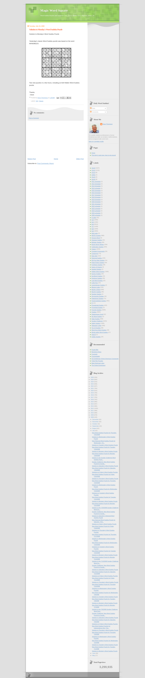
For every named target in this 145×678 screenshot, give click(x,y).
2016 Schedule (96, 192)
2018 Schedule (96, 197)
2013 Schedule (96, 186)
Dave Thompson (43, 98)
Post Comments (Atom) (45, 163)
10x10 (93, 168)
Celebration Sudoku (97, 247)
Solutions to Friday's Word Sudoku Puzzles (105, 472)
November (95, 421)
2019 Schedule (96, 199)
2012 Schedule (96, 184)
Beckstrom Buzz (96, 352)
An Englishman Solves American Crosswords (105, 358)
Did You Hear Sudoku (98, 260)
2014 (92, 404)
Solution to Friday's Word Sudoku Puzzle (104, 524)
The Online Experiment (98, 365)
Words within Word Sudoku (100, 332)
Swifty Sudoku (96, 323)
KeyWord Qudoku (97, 276)
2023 (92, 384)
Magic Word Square (54, 10)
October (94, 424)
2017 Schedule (96, 195)
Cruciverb (94, 354)
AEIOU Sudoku (96, 235)
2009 (92, 415)
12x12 (93, 170)
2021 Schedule (96, 204)
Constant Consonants (98, 251)
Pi (92, 303)
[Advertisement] (56, 139)
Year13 (94, 334)
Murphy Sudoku (96, 292)
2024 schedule (96, 211)
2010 (92, 413)
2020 (92, 390)
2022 (92, 386)
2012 (92, 408)
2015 (92, 401)
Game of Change (97, 267)
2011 (92, 410)
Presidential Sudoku (98, 305)
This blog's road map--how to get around (104, 155)
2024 (92, 381)
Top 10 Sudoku (96, 328)
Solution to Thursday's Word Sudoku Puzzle (105, 478)
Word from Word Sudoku (99, 330)
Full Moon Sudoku (97, 264)
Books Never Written (98, 244)
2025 (92, 379)
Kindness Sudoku (97, 278)
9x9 (37, 101)
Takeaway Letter (96, 325)
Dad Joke (94, 256)
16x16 (93, 179)
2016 (92, 399)
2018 (92, 395)
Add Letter (95, 233)
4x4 (93, 220)
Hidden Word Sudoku (98, 271)
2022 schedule (96, 206)
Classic (41, 101)
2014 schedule (96, 188)
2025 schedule (96, 213)
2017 (92, 397)
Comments (94, 112)
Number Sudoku (96, 294)
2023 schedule (96, 208)
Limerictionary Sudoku (98, 285)
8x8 (93, 229)
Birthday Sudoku (96, 242)
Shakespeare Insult (97, 314)
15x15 (93, 177)
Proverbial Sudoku (97, 307)
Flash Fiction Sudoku (98, 262)
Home (56, 159)
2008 (92, 417)
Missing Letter (96, 287)
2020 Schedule (96, 201)
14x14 (93, 172)
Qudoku (94, 312)
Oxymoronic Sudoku (98, 296)
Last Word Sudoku (97, 280)
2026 (92, 377)
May (93, 655)
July (93, 430)
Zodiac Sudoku (96, 336)
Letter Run (95, 283)
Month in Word (96, 289)
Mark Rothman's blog (98, 363)
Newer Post (32, 159)
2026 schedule (96, 215)
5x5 (93, 222)
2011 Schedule (96, 181)
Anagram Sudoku (97, 240)
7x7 (93, 226)
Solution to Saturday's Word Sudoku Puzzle (105, 466)
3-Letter (94, 217)
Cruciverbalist (96, 356)
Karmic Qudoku (96, 273)
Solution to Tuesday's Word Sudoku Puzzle (105, 445)
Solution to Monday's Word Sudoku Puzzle (104, 451)
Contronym (95, 253)
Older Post (80, 159)
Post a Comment (34, 118)
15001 (93, 175)
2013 (92, 406)
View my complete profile (96, 141)
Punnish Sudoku (96, 310)
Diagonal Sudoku (97, 258)
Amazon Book (96, 238)
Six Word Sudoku (97, 316)
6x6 (93, 224)
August (94, 428)
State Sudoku (96, 319)
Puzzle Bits (95, 349)
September (95, 426)
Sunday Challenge (97, 321)
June (94, 653)
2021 (92, 388)
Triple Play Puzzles (97, 361)
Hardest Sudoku (96, 269)
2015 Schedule (96, 190)
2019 (92, 393)
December (95, 419)
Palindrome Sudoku (97, 298)
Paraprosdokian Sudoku (99, 301)
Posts (92, 108)
